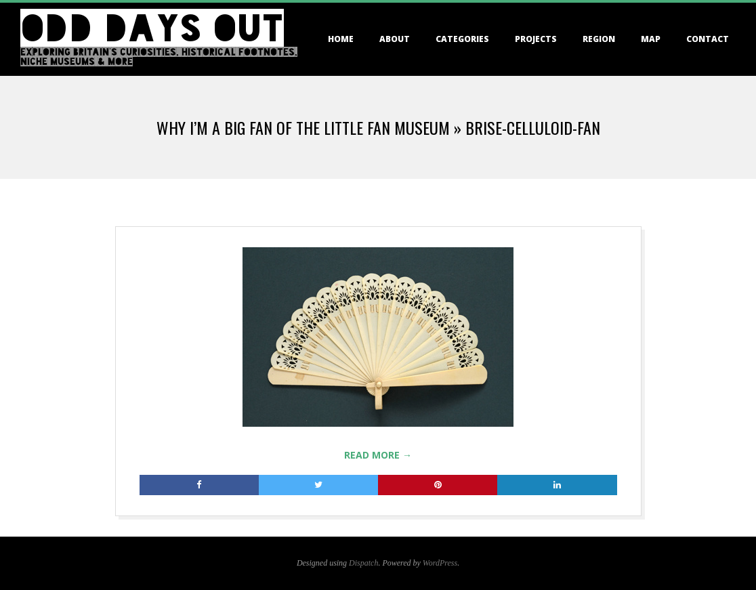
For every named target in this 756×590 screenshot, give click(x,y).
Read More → (378, 454)
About (394, 39)
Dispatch (363, 563)
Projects (536, 39)
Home (341, 39)
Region (599, 39)
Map (650, 39)
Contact (707, 39)
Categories (462, 39)
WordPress (440, 563)
